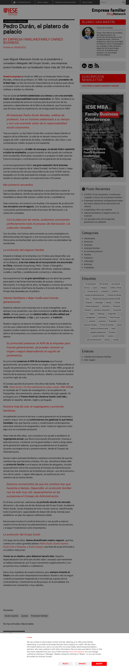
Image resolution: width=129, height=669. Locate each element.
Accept (99, 664)
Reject (66, 664)
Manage (82, 664)
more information (76, 652)
